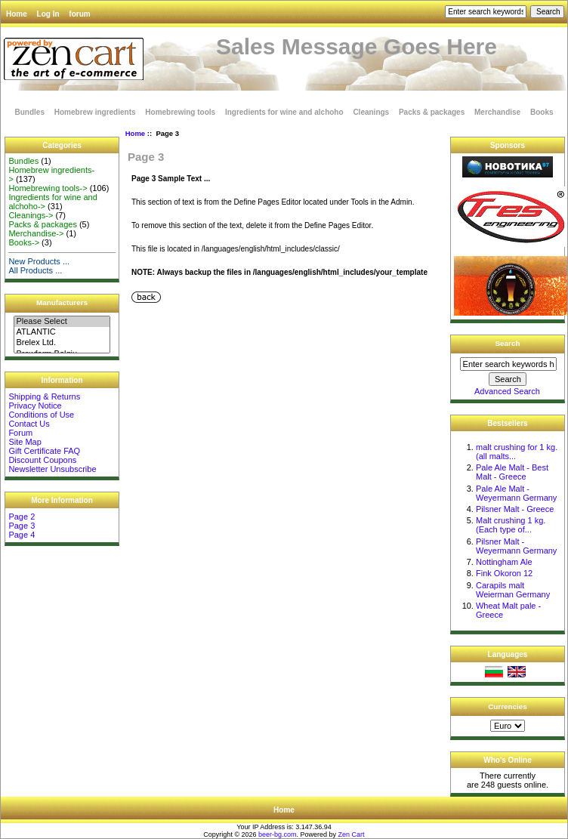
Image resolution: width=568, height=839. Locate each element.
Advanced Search (507, 391)
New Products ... (38, 261)
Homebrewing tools (180, 112)
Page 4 (21, 534)
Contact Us (28, 423)
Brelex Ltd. (61, 343)
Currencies (507, 706)
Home (16, 14)
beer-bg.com (277, 834)
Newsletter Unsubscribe (52, 468)
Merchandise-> (35, 233)
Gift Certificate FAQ (44, 450)
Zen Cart (351, 834)
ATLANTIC (61, 332)
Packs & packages (432, 112)
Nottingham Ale (504, 561)
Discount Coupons (42, 459)
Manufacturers (62, 302)
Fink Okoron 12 (504, 573)
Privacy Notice (34, 405)
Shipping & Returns (44, 396)
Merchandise (497, 112)
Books (542, 112)
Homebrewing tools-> (47, 188)
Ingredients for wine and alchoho (284, 112)
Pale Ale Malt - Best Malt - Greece (512, 472)
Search (507, 343)
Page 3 (21, 525)
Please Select (61, 321)
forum (79, 14)
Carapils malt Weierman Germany (513, 590)
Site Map (24, 441)
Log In (48, 14)
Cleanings (371, 112)
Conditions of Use (41, 414)
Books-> (23, 242)
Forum (20, 432)
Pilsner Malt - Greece (515, 509)
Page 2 (21, 516)
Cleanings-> (30, 215)
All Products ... (35, 270)
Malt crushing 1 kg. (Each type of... (510, 525)
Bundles (30, 112)
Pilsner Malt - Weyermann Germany (516, 546)
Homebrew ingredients (95, 112)
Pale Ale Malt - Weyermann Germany (516, 493)
